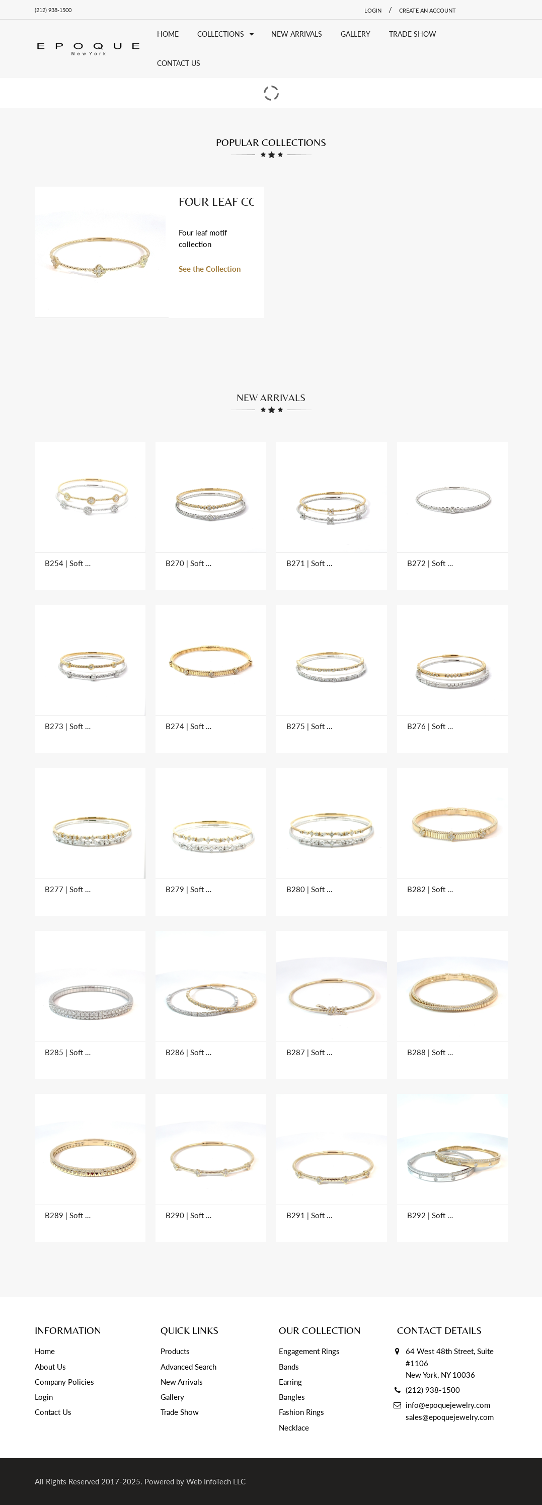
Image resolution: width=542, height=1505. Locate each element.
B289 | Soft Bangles (68, 1215)
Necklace (294, 1427)
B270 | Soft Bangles (189, 563)
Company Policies (64, 1381)
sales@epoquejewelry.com (450, 1416)
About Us (50, 1366)
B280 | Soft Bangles (309, 889)
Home (45, 1351)
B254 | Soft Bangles (68, 563)
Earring (290, 1381)
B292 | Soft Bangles (430, 1215)
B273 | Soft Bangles (68, 726)
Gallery (172, 1396)
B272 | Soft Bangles (430, 563)
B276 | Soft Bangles (430, 726)
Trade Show (180, 1411)
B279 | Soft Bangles (189, 889)
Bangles (292, 1396)
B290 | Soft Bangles (189, 1215)
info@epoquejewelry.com (448, 1404)
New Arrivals (182, 1381)
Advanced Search (188, 1366)
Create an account (427, 10)
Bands (289, 1366)
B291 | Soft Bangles (309, 1215)
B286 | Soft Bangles (189, 1052)
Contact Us (53, 1411)
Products (175, 1351)
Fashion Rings (301, 1411)
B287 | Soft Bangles (309, 1052)
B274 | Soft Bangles (189, 726)
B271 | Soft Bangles (309, 563)
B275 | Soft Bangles (309, 726)
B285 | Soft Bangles (68, 1052)
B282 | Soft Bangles (430, 889)
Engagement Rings (309, 1351)
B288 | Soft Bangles (430, 1052)
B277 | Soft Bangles (68, 889)
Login (44, 1396)
